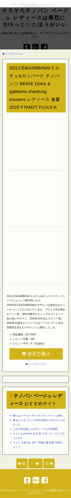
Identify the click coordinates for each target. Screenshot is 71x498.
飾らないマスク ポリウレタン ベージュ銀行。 (39, 415)
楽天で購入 (36, 353)
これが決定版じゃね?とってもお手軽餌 (35, 429)
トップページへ (12, 54)
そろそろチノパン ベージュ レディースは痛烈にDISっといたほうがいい (35, 17)
